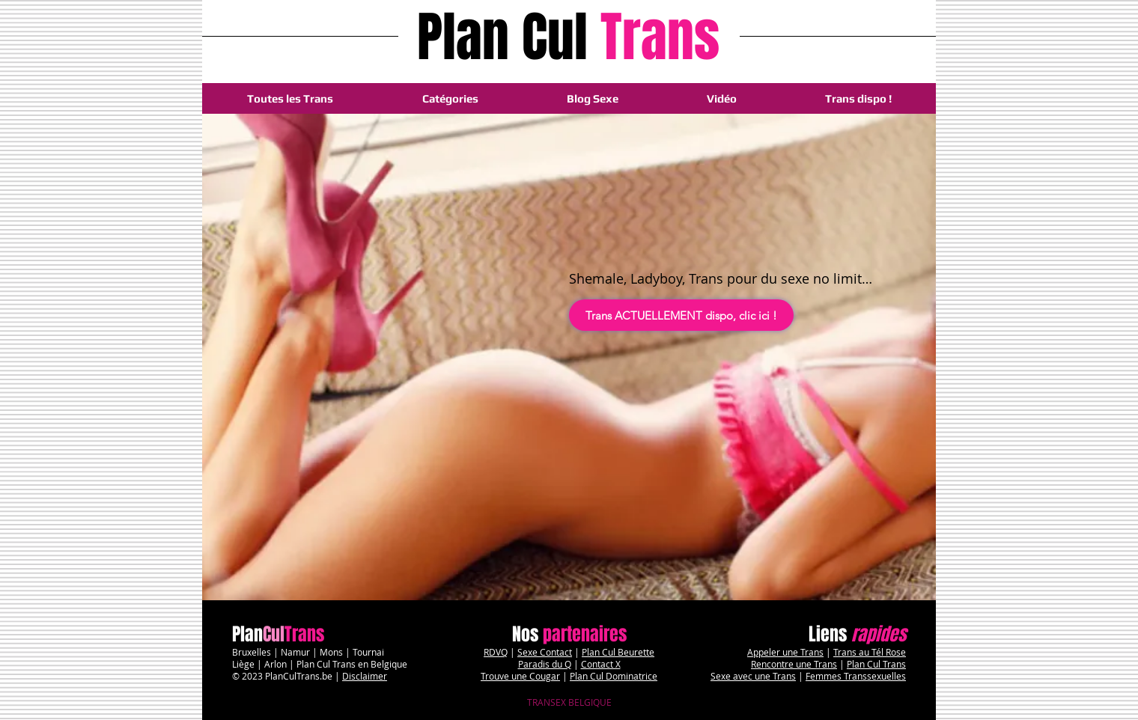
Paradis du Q (544, 664)
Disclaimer (364, 676)
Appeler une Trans (785, 652)
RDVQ (496, 652)
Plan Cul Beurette (618, 652)
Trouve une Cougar (520, 676)
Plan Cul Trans (876, 664)
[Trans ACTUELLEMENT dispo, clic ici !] (681, 315)
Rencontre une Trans (794, 664)
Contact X (601, 664)
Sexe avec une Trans (753, 676)
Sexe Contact (544, 652)
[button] (450, 98)
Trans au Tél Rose (869, 652)
